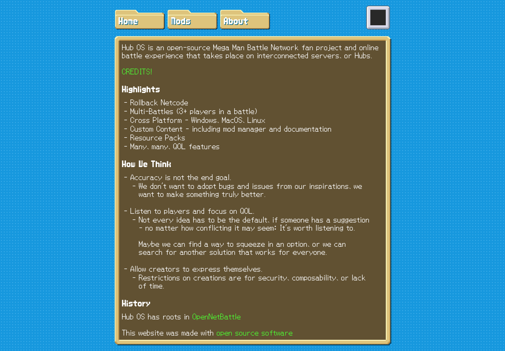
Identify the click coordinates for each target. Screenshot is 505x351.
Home (127, 21)
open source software (255, 333)
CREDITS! (137, 71)
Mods (180, 21)
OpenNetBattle (217, 316)
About (235, 21)
